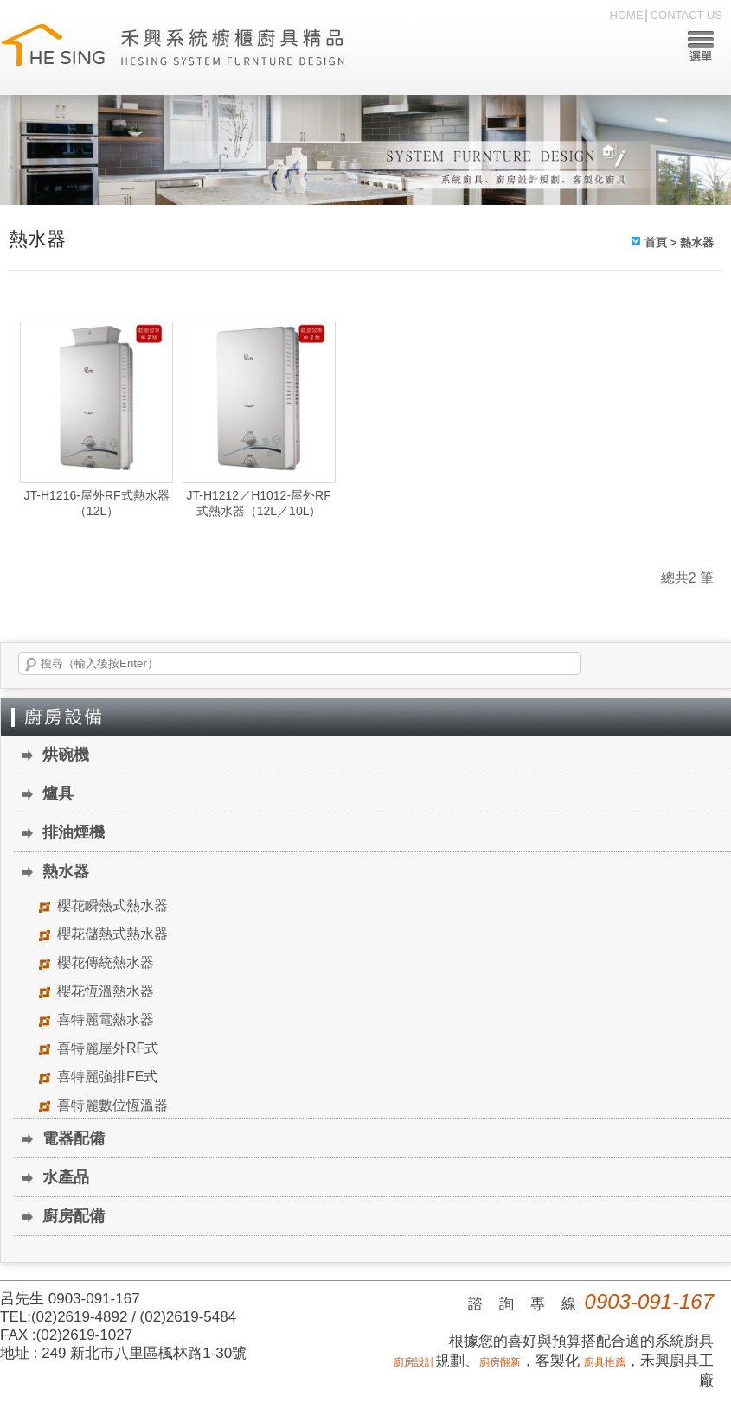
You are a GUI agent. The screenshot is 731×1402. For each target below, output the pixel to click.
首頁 (655, 242)
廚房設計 (414, 1362)
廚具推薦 (604, 1362)
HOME (627, 15)
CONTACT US (686, 15)
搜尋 (31, 665)
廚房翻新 (500, 1362)
